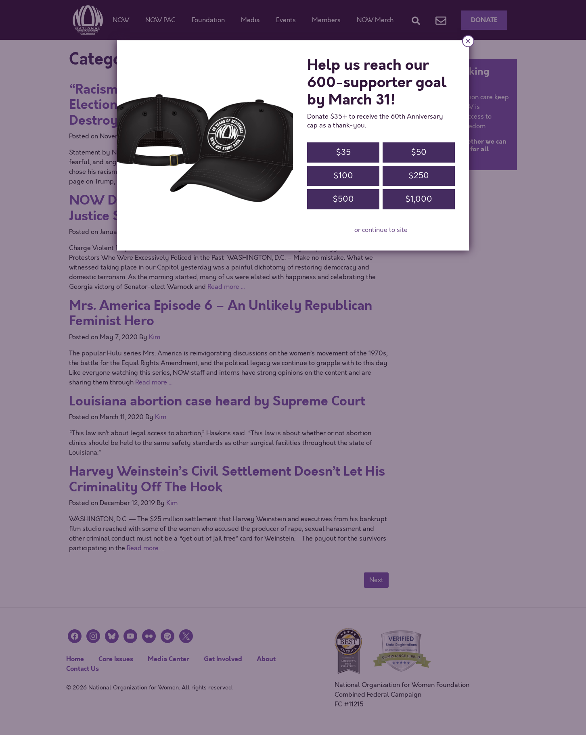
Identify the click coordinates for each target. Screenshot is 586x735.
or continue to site (381, 230)
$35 (343, 152)
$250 (418, 175)
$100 (343, 175)
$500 (343, 199)
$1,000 (418, 199)
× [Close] (468, 40)
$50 (419, 152)
